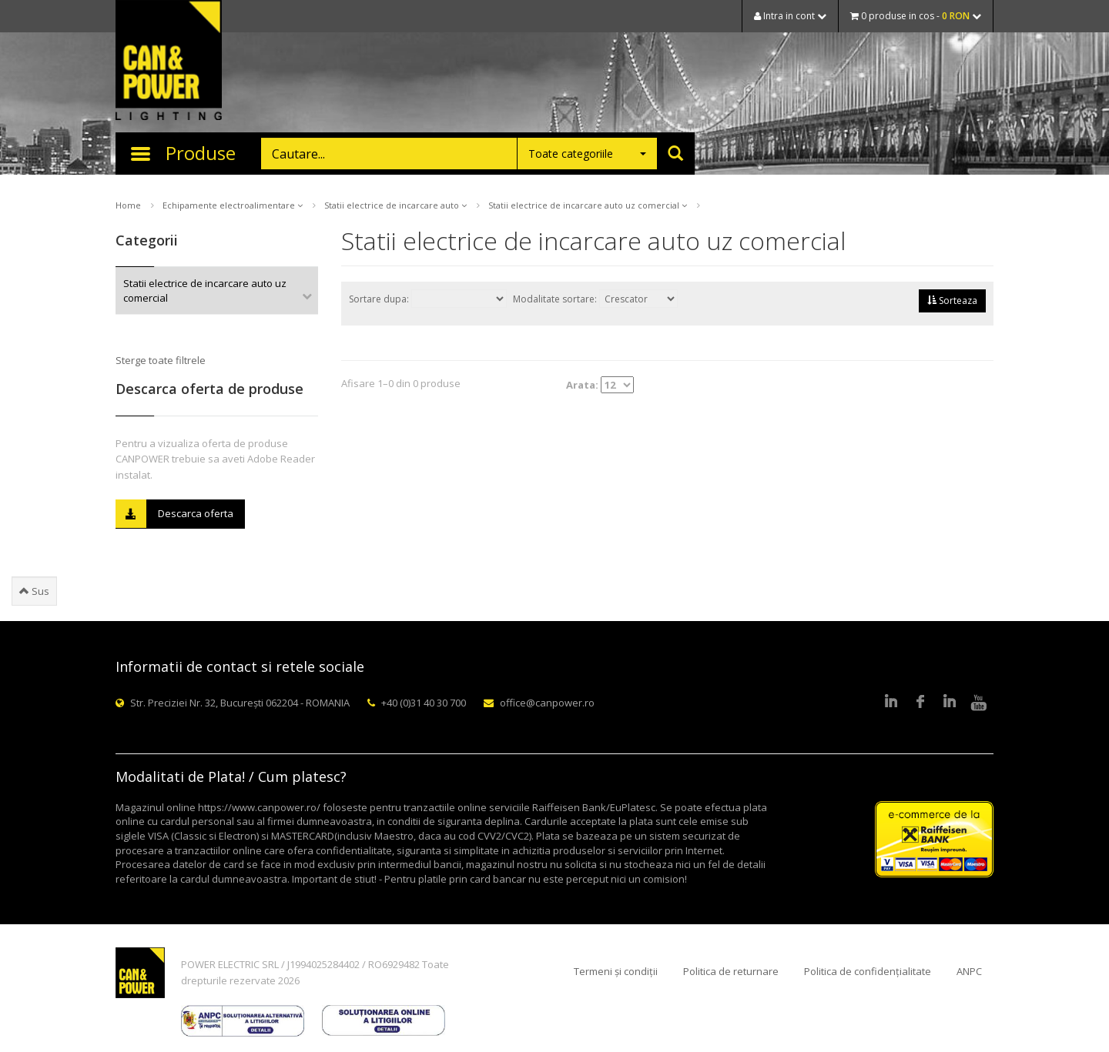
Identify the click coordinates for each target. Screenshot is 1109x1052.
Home (128, 205)
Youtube (979, 702)
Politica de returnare (731, 971)
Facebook (920, 702)
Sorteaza (952, 300)
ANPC (969, 971)
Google (949, 702)
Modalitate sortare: (595, 298)
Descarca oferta (174, 513)
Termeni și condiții (616, 971)
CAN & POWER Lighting (169, 61)
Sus (34, 591)
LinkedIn (891, 702)
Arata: (600, 384)
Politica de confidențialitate (867, 971)
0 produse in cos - (915, 15)
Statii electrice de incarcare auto (395, 205)
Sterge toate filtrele (161, 360)
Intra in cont (790, 15)
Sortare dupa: (428, 298)
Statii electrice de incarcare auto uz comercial (587, 205)
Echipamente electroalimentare (232, 205)
